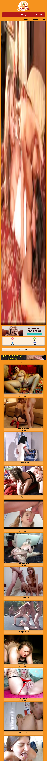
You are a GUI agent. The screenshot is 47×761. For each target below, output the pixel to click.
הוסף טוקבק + (23, 349)
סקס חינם (39, 15)
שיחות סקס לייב (26, 15)
